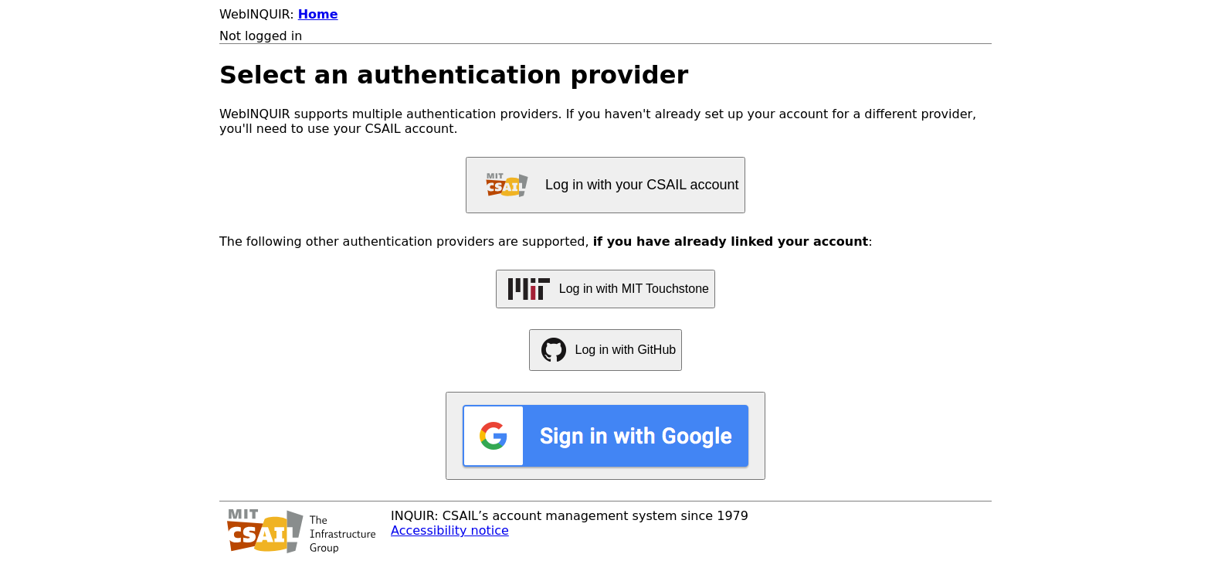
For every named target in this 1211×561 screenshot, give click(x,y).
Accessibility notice (450, 530)
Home (318, 14)
